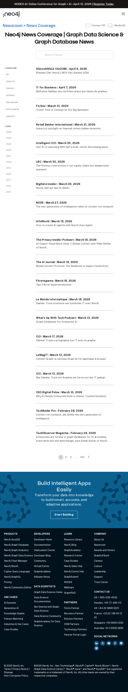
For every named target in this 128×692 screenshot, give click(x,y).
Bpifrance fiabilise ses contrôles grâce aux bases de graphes (71, 91)
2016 (8, 186)
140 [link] (82, 457)
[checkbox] (16, 81)
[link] (88, 457)
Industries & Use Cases (16, 624)
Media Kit (119, 25)
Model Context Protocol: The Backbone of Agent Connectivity (72, 266)
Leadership (100, 571)
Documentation (42, 545)
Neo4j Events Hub (74, 571)
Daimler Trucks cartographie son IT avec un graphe (66, 340)
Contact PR (98, 25)
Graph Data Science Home (48, 592)
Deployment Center (44, 550)
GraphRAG (70, 592)
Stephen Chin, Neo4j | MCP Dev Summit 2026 (62, 72)
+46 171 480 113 (112, 602)
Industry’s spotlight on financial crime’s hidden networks (68, 128)
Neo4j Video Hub (73, 566)
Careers (98, 560)
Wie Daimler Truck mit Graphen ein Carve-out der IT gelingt (70, 377)
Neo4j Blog (70, 545)
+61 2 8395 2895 (114, 628)
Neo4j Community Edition (17, 587)
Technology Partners (75, 629)
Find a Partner (71, 608)
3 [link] (71, 457)
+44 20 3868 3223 (108, 608)
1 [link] (60, 457)
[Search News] (74, 55)
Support (98, 576)
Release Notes (42, 576)
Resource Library (73, 539)
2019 (8, 168)
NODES (68, 582)
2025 (8, 132)
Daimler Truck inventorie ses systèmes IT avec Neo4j (67, 303)
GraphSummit (71, 576)
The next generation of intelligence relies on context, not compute (74, 206)
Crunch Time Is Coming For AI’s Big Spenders (62, 109)
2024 (8, 138)
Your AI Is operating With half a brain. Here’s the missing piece (72, 146)
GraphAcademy (42, 571)
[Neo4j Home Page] (11, 14)
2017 (8, 180)
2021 (8, 156)
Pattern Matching (13, 618)
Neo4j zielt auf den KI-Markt (53, 187)
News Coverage (40, 25)
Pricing (8, 582)
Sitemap (8, 672)
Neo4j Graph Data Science (18, 555)
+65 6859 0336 (114, 622)
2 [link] (66, 457)
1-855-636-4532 (107, 597)
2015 (8, 192)
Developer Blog (42, 555)
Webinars (69, 587)
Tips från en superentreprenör (54, 284)
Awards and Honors (104, 550)
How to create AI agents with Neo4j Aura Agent (64, 225)
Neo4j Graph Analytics (16, 550)
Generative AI (11, 608)
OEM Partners (71, 624)
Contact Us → (103, 591)
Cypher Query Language (17, 571)
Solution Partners (73, 618)
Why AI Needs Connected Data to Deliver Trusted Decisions (71, 396)
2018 (8, 174)
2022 (8, 150)
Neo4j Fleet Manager (15, 560)
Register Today (104, 4)
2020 (8, 162)
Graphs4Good (101, 555)
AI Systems (10, 602)
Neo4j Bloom (11, 566)
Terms (7, 669)
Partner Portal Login (75, 634)
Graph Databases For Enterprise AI (56, 321)
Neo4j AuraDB (12, 539)
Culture (98, 566)
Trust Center (101, 582)
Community (40, 560)
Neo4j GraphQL (12, 576)
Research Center (73, 555)
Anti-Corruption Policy (16, 675)
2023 (8, 144)
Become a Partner (74, 613)
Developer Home (43, 539)
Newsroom (12, 25)
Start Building (64, 514)
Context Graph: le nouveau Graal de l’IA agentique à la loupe (71, 358)
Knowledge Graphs (14, 613)
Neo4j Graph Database (16, 545)
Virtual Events (41, 566)
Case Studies (11, 629)
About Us (99, 539)
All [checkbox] (8, 74)
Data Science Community (47, 616)
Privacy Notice (20, 669)
